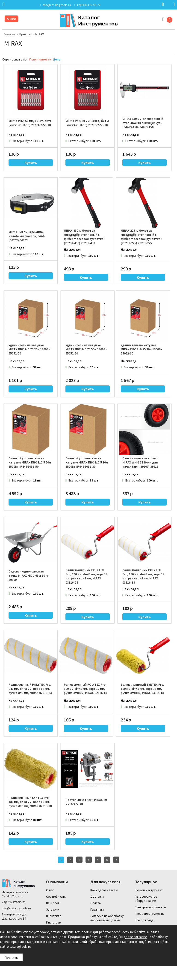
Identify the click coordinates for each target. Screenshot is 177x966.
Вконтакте (53, 916)
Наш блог (52, 903)
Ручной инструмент (149, 890)
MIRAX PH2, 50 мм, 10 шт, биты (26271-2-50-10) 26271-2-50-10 (30, 123)
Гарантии (97, 909)
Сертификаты (56, 896)
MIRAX (39, 34)
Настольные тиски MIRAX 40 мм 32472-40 (86, 802)
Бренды (25, 34)
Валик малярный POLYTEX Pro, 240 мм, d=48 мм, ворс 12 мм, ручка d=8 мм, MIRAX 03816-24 (86, 576)
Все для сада (144, 920)
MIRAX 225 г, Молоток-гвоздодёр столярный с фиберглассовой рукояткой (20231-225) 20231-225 (141, 236)
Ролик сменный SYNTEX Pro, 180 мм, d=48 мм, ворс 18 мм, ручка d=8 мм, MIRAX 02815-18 (30, 802)
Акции (11, 19)
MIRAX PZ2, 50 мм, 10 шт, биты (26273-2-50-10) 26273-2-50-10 (87, 123)
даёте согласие (135, 937)
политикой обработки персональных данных (104, 941)
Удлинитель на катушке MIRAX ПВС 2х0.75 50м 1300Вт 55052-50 (86, 349)
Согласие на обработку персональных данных (107, 918)
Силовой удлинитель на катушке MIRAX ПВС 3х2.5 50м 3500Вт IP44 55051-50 (30, 462)
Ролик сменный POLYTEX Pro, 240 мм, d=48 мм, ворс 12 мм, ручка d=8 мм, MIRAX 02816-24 (30, 688)
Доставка (97, 896)
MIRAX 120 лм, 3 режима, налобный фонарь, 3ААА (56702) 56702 (27, 236)
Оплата (95, 903)
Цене (56, 59)
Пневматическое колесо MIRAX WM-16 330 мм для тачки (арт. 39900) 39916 (140, 462)
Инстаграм (53, 922)
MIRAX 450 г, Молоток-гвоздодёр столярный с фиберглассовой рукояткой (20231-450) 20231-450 (84, 236)
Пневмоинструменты (149, 913)
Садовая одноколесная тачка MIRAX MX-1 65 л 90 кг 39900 (29, 575)
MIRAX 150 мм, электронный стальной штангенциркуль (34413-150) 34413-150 (142, 123)
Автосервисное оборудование (146, 898)
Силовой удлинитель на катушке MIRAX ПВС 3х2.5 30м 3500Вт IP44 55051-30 (86, 462)
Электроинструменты (150, 907)
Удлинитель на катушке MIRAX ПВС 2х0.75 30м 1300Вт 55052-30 (141, 349)
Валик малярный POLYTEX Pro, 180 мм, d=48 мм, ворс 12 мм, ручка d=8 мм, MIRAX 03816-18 (143, 576)
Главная (9, 34)
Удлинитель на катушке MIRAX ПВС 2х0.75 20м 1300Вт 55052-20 (29, 349)
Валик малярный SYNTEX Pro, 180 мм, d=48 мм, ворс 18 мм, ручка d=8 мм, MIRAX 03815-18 (142, 688)
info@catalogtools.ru (16, 908)
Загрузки (52, 909)
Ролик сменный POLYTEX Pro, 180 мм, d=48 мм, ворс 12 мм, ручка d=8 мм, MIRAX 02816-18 (85, 688)
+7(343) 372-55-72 (14, 902)
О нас (50, 890)
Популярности (40, 59)
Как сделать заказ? (104, 890)
